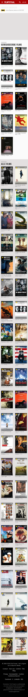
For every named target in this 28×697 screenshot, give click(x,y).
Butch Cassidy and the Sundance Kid (6, 634)
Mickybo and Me (5, 386)
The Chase (17, 655)
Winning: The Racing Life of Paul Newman (6, 275)
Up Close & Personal (6, 431)
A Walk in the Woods (20, 252)
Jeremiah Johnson (5, 611)
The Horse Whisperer (6, 110)
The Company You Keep (7, 65)
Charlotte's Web (5, 342)
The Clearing (4, 364)
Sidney (2, 185)
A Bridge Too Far (5, 521)
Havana (17, 454)
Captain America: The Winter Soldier (20, 275)
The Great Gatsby (5, 566)
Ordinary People (5, 155)
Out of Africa (18, 476)
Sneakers (3, 454)
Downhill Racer (18, 611)
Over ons (12, 669)
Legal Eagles (4, 476)
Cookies (21, 674)
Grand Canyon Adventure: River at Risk (6, 320)
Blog (14, 671)
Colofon (18, 669)
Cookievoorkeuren (14, 676)
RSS (22, 679)
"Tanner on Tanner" (20, 364)
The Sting (17, 566)
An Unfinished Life (19, 342)
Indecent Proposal (19, 431)
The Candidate (18, 588)
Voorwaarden (13, 674)
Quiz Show (17, 110)
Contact (5, 669)
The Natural (4, 499)
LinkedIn (17, 679)
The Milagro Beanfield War (20, 133)
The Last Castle (19, 386)
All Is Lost (3, 297)
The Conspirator (19, 65)
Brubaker (17, 499)
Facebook (8, 679)
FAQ (23, 669)
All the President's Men (20, 521)
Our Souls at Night (5, 230)
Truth (2, 252)
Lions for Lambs (5, 88)
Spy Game (3, 409)
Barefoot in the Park (20, 633)
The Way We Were (5, 588)
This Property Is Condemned (5, 656)
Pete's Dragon (18, 230)
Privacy (5, 674)
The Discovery (4, 207)
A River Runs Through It (7, 133)
